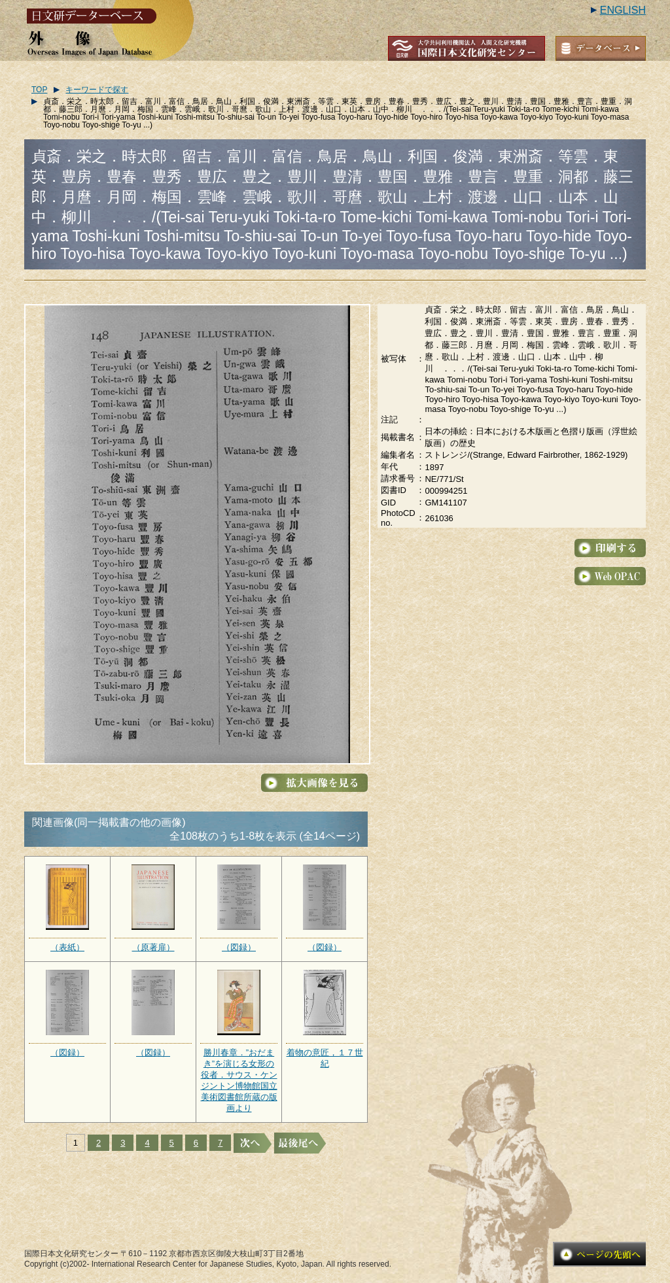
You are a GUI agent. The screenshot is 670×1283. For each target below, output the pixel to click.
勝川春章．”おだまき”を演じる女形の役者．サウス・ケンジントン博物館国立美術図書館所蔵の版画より (239, 1080)
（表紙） (67, 947)
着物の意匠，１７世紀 (325, 1058)
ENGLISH (623, 10)
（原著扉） (153, 947)
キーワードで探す (96, 89)
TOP (39, 89)
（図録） (239, 947)
